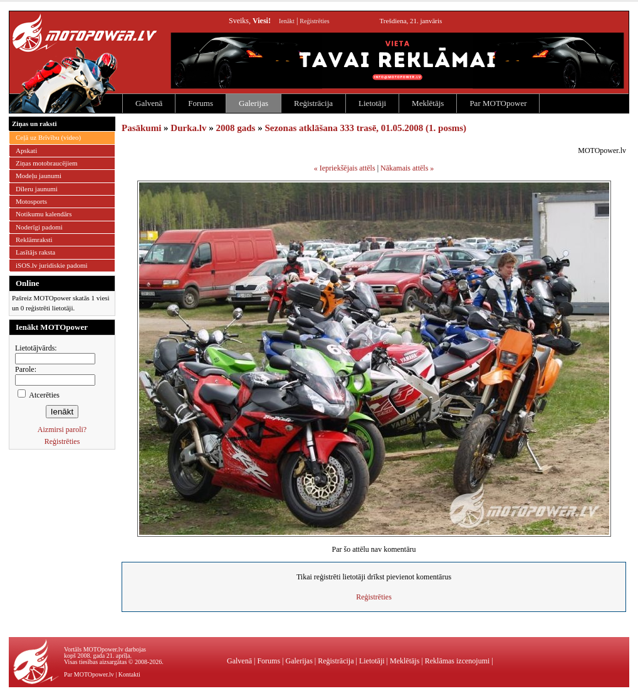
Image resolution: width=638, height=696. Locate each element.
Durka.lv (188, 128)
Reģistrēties (314, 21)
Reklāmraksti (34, 239)
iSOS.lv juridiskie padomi (52, 265)
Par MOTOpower (497, 103)
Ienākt (287, 21)
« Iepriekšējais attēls (344, 168)
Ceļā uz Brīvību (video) (48, 137)
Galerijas (253, 103)
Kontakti (129, 674)
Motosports (31, 201)
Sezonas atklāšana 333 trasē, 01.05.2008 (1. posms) (365, 128)
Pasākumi (141, 128)
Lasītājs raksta (35, 252)
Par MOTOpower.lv (89, 674)
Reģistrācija (313, 103)
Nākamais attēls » (407, 168)
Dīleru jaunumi (37, 188)
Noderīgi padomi (39, 227)
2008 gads (235, 128)
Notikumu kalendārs (44, 214)
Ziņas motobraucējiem (47, 163)
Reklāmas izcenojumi (457, 660)
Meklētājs (428, 103)
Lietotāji (372, 103)
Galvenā (148, 103)
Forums (200, 103)
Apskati (26, 150)
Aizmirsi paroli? (62, 429)
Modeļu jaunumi (38, 175)
